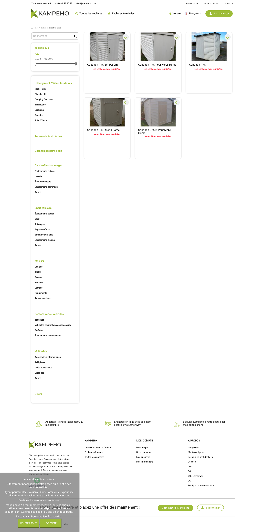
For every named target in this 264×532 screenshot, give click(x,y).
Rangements (41, 293)
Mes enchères (143, 457)
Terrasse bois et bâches (48, 136)
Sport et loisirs (43, 208)
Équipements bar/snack (46, 187)
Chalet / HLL (41, 94)
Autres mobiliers (42, 298)
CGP (190, 480)
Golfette (39, 330)
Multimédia (41, 351)
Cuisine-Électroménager (48, 165)
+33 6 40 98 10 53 (63, 3)
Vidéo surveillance (43, 367)
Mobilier (39, 261)
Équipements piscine (45, 240)
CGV (190, 466)
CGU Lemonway (195, 476)
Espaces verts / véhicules (49, 314)
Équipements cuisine (45, 171)
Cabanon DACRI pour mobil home (154, 131)
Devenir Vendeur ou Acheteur (99, 447)
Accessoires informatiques (48, 357)
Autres (38, 192)
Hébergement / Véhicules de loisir (54, 83)
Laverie (38, 176)
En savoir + (23, 517)
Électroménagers (43, 181)
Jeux (37, 219)
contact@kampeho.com (85, 3)
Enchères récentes (94, 452)
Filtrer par (42, 48)
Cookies (192, 461)
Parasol (38, 277)
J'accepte (51, 523)
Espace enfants (42, 229)
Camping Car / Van (43, 99)
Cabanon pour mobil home (103, 130)
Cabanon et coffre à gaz (48, 151)
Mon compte (142, 447)
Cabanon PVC (197, 64)
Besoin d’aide (192, 3)
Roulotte (39, 115)
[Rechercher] (55, 36)
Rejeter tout (28, 523)
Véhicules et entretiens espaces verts (53, 325)
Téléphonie (40, 362)
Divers (38, 394)
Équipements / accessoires (48, 335)
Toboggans (40, 224)
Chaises (39, 266)
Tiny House (40, 104)
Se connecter (213, 508)
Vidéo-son (39, 373)
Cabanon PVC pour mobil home (157, 64)
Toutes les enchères (94, 457)
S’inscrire (229, 3)
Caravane (39, 110)
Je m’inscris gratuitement (175, 508)
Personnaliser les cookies (46, 517)
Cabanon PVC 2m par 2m (102, 64)
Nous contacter (211, 3)
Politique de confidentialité (200, 457)
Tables (38, 272)
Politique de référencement (201, 485)
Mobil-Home (40, 89)
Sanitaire (39, 282)
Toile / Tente (41, 120)
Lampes (39, 287)
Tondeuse (39, 319)
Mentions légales (196, 452)
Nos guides (193, 447)
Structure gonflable (44, 234)
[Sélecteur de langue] (194, 13)
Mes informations (144, 461)
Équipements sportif (44, 213)
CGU (190, 471)
